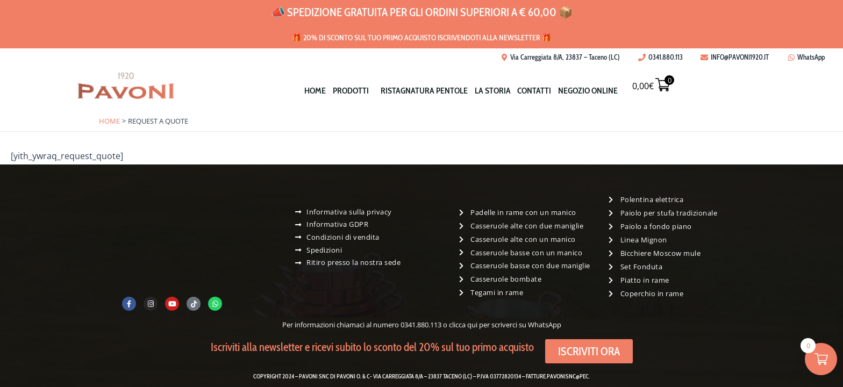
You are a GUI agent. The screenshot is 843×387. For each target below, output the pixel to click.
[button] (348, 90)
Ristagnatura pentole (422, 90)
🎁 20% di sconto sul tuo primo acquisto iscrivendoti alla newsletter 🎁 (422, 36)
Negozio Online (598, 90)
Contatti (541, 90)
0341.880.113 (421, 324)
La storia (495, 90)
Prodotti (345, 90)
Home (305, 90)
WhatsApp (544, 324)
